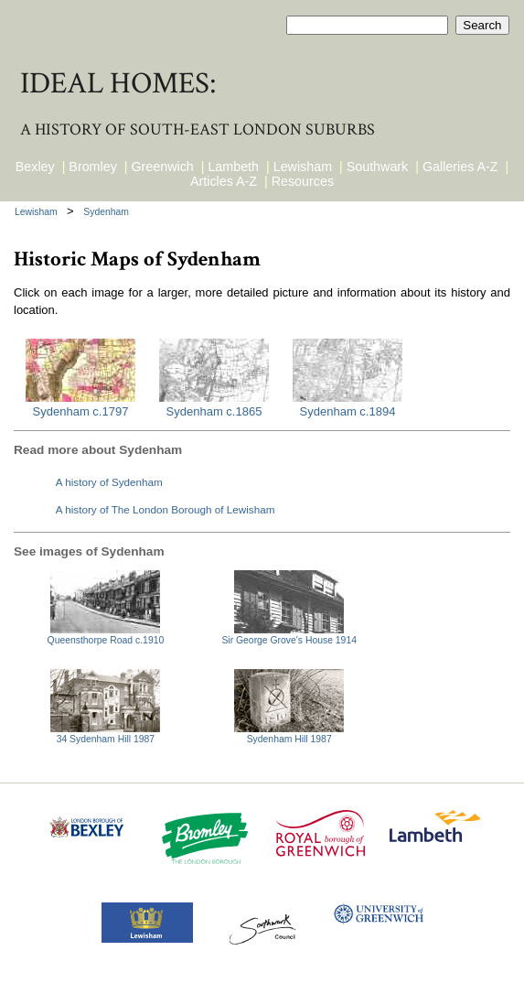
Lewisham (302, 166)
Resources (303, 181)
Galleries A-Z (460, 166)
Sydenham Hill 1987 (289, 739)
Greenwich (162, 166)
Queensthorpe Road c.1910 (106, 640)
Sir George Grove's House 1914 (289, 640)
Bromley (92, 166)
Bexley (35, 166)
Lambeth (233, 166)
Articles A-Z (223, 181)
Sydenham (106, 212)
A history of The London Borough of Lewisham (165, 509)
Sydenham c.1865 (214, 411)
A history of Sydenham (109, 482)
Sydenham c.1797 (81, 411)
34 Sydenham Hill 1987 (106, 739)
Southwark (378, 166)
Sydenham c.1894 (348, 411)
